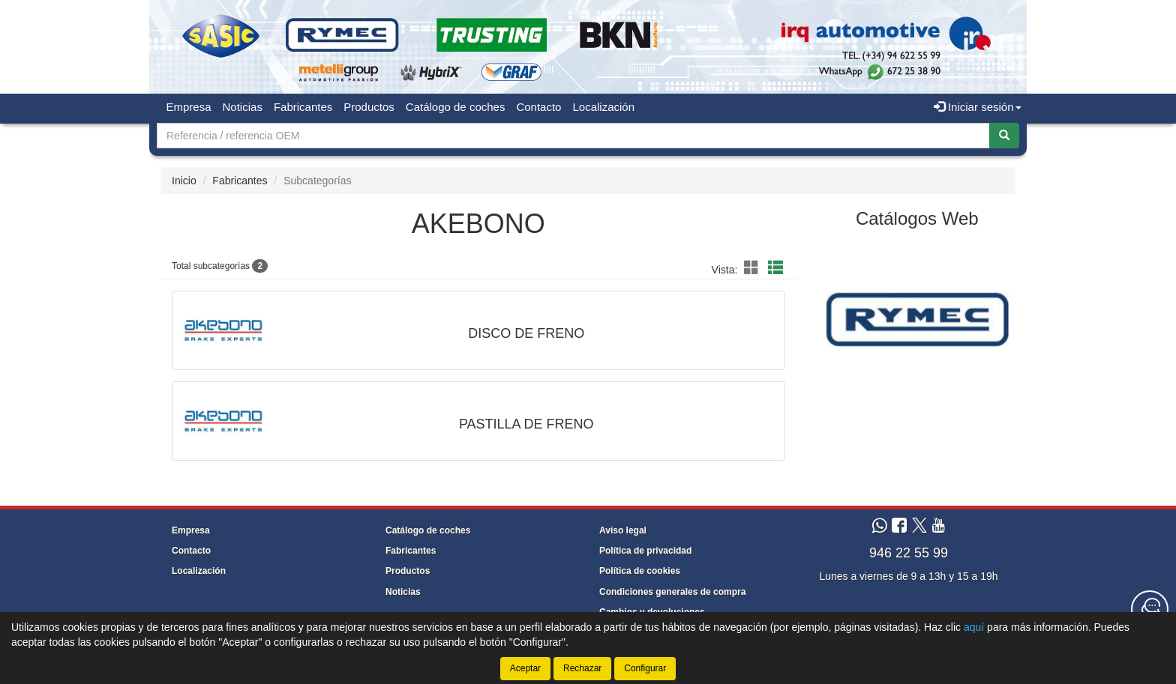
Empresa (189, 106)
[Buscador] (573, 135)
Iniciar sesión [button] (978, 106)
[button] (754, 268)
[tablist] (917, 318)
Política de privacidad (645, 550)
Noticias (242, 106)
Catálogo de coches (456, 106)
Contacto (538, 106)
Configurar (645, 668)
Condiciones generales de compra (672, 592)
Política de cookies (639, 571)
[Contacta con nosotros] (1149, 609)
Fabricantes (303, 106)
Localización (603, 106)
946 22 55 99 (908, 552)
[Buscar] (1004, 135)
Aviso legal (622, 530)
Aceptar (525, 668)
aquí (974, 627)
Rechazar (582, 668)
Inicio (184, 181)
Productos (369, 106)
